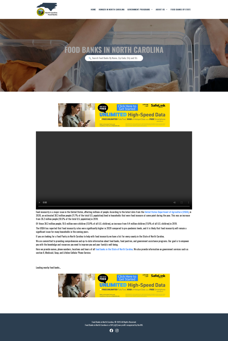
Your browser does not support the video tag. (114, 170)
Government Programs (140, 9)
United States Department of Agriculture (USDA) (167, 212)
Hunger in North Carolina (111, 9)
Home (93, 9)
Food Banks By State (181, 9)
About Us (162, 9)
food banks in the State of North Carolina (114, 249)
